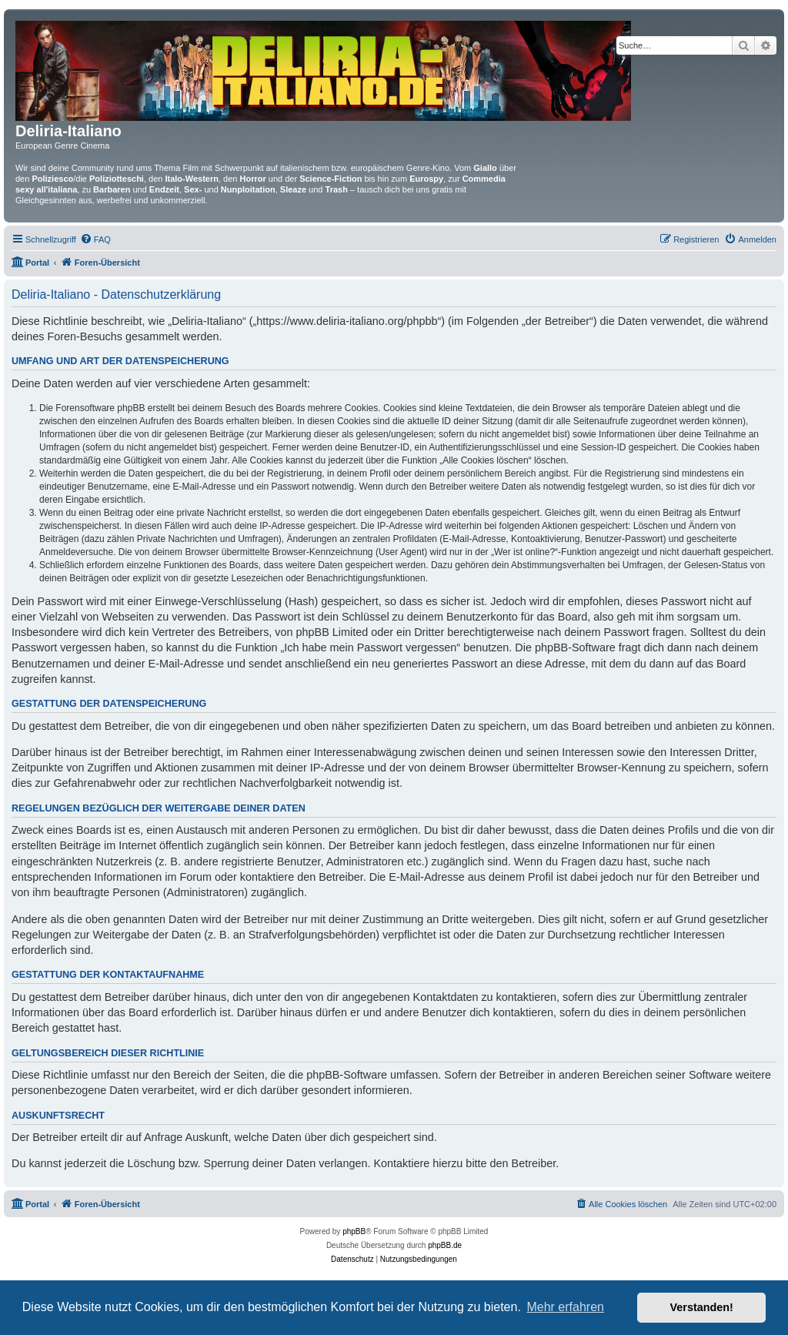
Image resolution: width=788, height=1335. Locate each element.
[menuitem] (95, 239)
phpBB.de (445, 1245)
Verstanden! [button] (701, 1307)
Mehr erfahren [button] (565, 1306)
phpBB (354, 1231)
